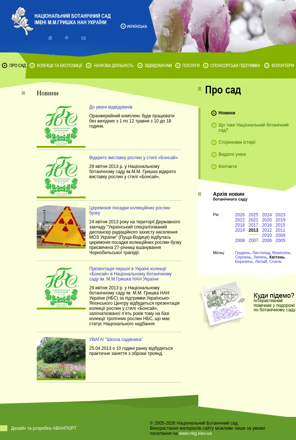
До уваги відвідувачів (111, 107)
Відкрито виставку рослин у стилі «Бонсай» (133, 157)
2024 (267, 214)
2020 (267, 220)
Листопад (261, 252)
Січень (275, 261)
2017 (254, 225)
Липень (260, 257)
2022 (240, 220)
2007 (254, 240)
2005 (280, 240)
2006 (267, 240)
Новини (227, 112)
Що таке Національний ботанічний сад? (254, 127)
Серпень (243, 257)
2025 (254, 214)
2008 (240, 240)
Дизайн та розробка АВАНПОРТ (44, 428)
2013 (254, 230)
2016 (267, 225)
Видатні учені (232, 154)
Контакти (228, 166)
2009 (280, 235)
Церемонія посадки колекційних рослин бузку (129, 210)
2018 (240, 225)
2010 (267, 235)
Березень (244, 261)
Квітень (277, 257)
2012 (267, 230)
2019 (280, 220)
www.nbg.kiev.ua (195, 433)
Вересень (281, 252)
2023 (280, 214)
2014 (240, 230)
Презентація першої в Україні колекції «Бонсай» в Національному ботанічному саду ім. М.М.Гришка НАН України (130, 274)
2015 (280, 225)
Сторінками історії (237, 142)
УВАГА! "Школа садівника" (116, 339)
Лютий (261, 261)
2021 (254, 220)
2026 (240, 214)
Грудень (242, 252)
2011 (280, 230)
